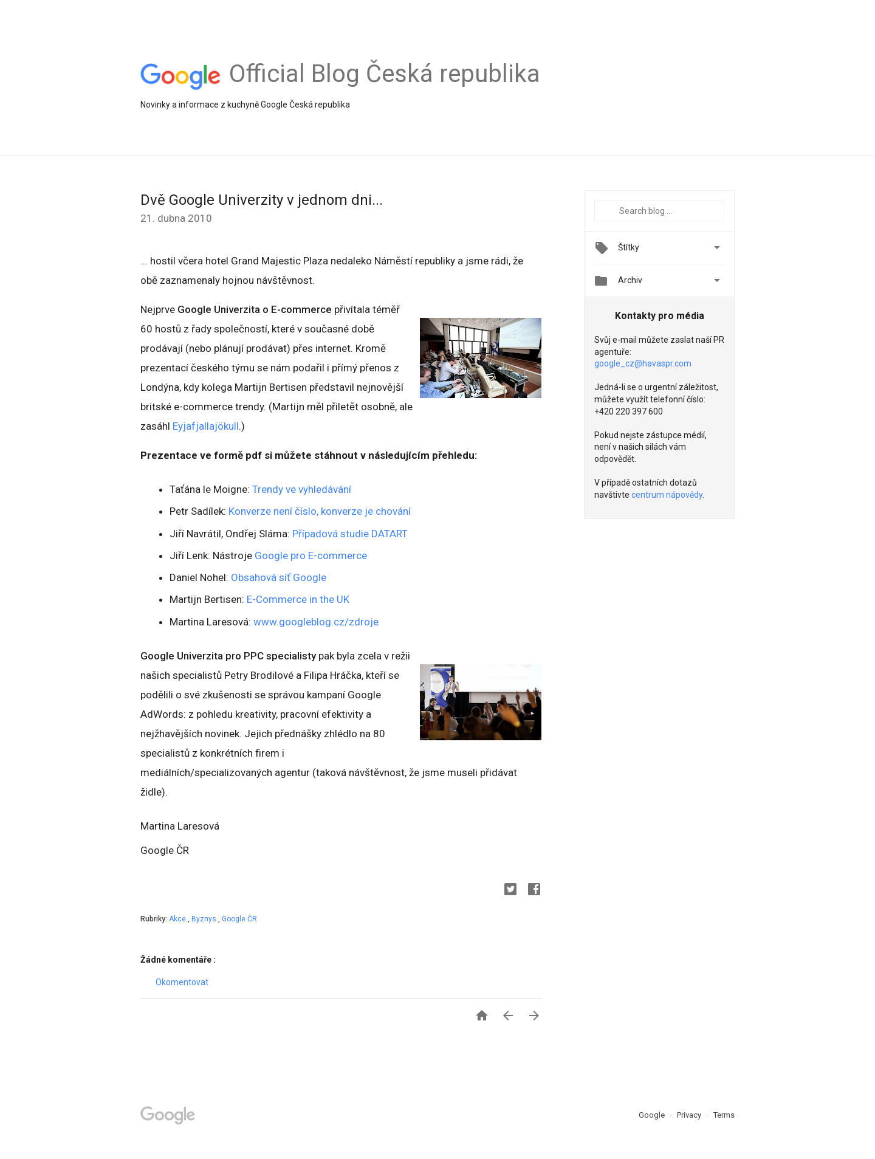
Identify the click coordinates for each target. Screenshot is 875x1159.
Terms (724, 1114)
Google (653, 1114)
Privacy (690, 1114)
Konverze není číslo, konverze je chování (319, 511)
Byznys (204, 919)
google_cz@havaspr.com (642, 363)
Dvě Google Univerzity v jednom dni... (261, 199)
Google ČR (239, 919)
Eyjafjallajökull (206, 426)
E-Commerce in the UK (296, 599)
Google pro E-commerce (311, 555)
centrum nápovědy (666, 495)
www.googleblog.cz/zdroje (316, 622)
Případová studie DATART (350, 534)
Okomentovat (182, 982)
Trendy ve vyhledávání (301, 489)
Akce (178, 919)
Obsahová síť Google (278, 577)
